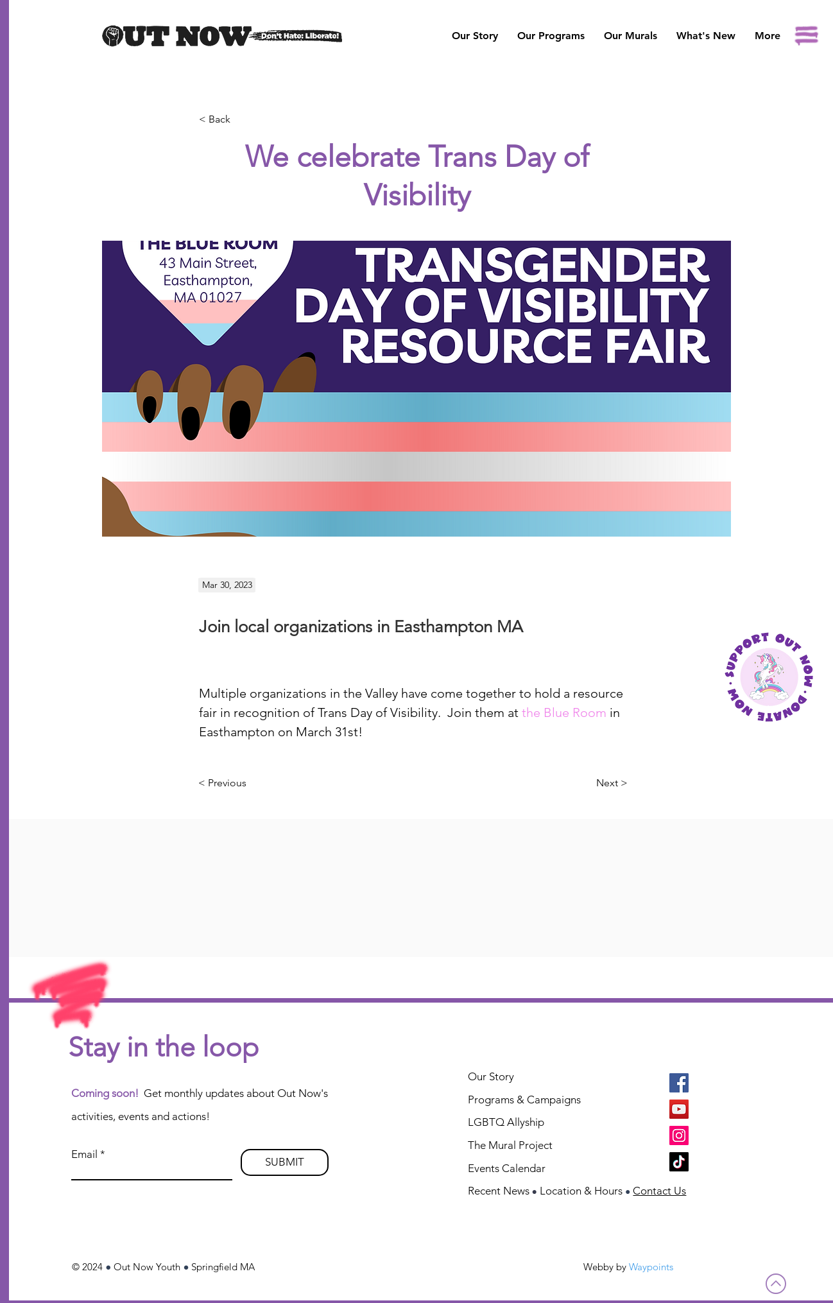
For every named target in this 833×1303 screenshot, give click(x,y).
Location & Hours (581, 1190)
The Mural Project (510, 1145)
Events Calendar (506, 1168)
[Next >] (613, 783)
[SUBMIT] (285, 1162)
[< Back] (241, 119)
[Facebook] (679, 1082)
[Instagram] (679, 1135)
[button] (630, 36)
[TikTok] (679, 1161)
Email (84, 1154)
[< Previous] (222, 783)
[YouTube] (679, 1109)
